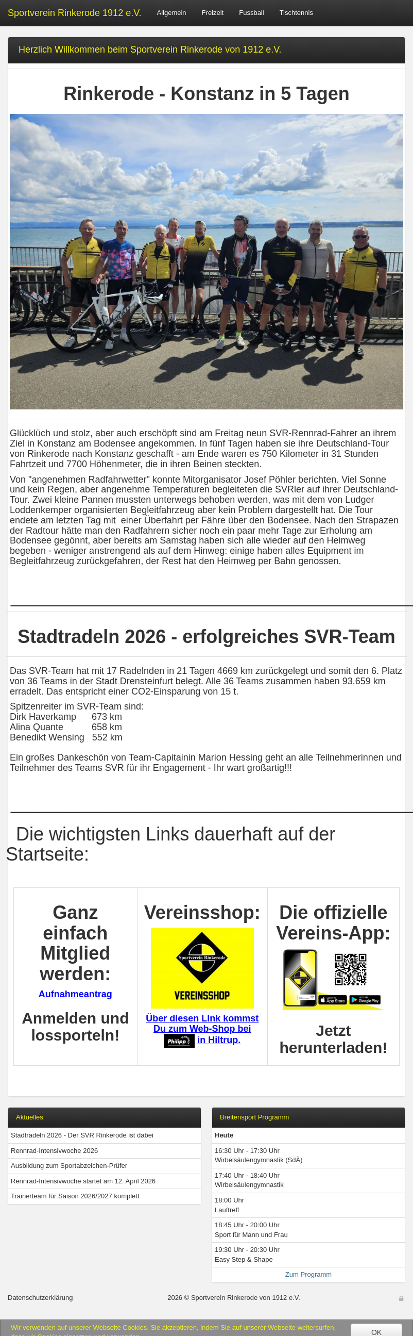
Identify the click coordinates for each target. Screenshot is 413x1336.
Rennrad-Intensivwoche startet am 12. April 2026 (83, 1181)
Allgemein (171, 13)
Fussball (251, 13)
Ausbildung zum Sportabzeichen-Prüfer (69, 1165)
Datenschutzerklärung (40, 1297)
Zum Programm (308, 1274)
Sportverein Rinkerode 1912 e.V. (75, 13)
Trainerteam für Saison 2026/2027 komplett (75, 1196)
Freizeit (213, 13)
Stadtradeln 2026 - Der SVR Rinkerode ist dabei (82, 1135)
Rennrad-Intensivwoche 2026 (54, 1150)
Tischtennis (296, 13)
